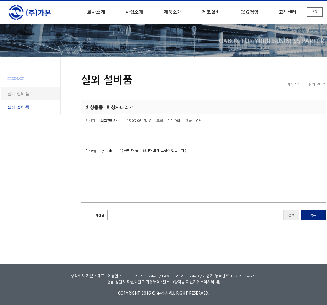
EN (314, 12)
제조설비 (211, 12)
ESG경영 (249, 12)
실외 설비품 (18, 107)
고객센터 (287, 12)
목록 (313, 215)
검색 (291, 215)
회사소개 (96, 12)
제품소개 (172, 12)
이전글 (99, 215)
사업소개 (134, 12)
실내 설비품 (18, 93)
